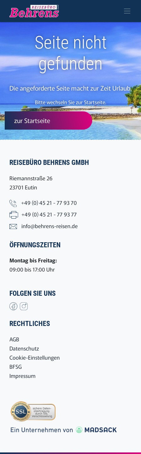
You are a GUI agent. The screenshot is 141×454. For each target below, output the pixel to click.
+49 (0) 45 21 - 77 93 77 (49, 214)
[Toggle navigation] (127, 11)
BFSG (15, 366)
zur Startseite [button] (32, 120)
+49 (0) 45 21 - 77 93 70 (49, 202)
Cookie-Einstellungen (34, 357)
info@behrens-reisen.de (49, 226)
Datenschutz (24, 348)
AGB (14, 339)
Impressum (22, 375)
